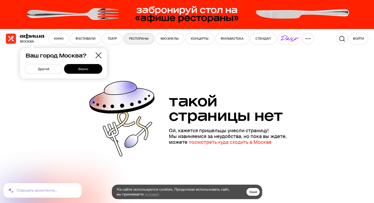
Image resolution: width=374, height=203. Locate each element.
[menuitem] (59, 38)
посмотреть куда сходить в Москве (230, 142)
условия (152, 194)
